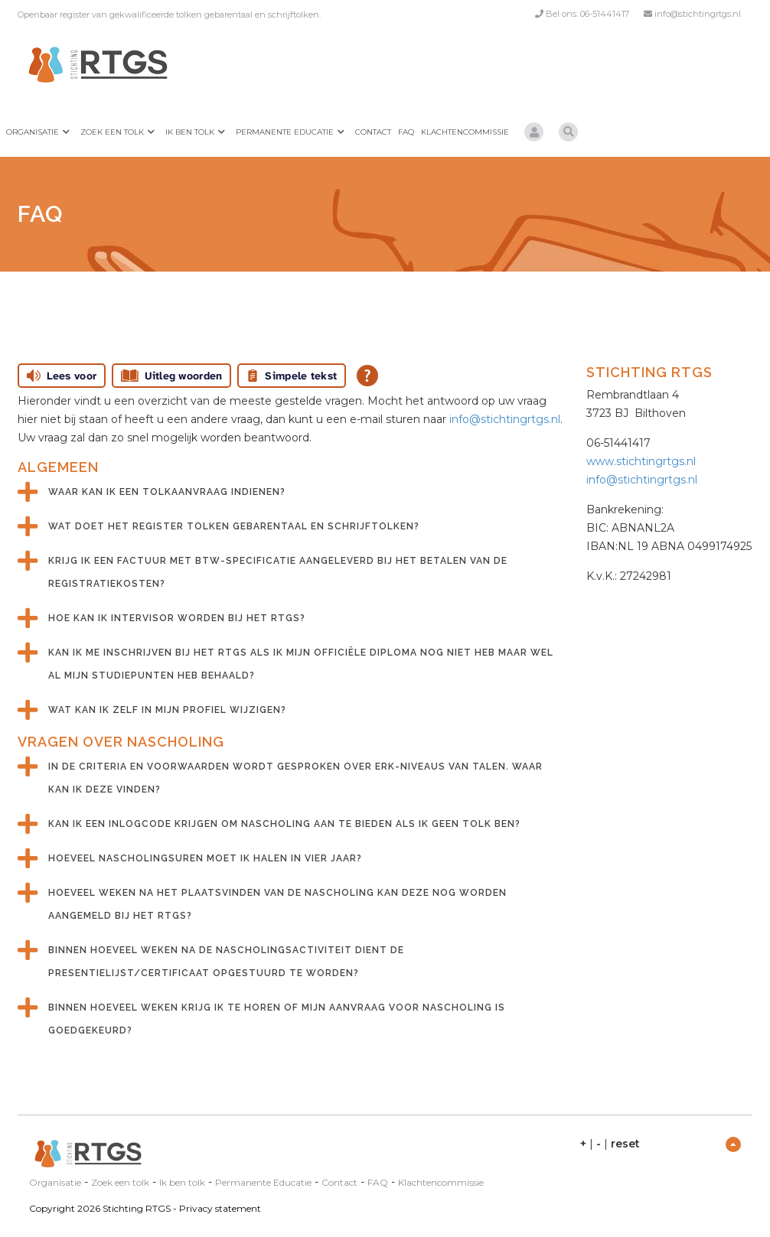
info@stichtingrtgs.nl (697, 13)
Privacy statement (220, 1208)
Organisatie (32, 132)
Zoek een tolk (112, 132)
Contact (373, 132)
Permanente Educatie (285, 132)
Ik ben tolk (189, 132)
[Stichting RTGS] (94, 64)
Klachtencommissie (465, 132)
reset (625, 1144)
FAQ (406, 132)
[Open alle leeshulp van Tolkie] (367, 375)
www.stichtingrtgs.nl (641, 461)
